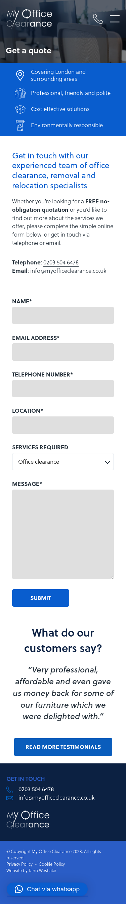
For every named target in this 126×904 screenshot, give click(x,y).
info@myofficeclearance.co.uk (68, 271)
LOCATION (27, 410)
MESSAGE (27, 483)
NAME (22, 301)
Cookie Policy (52, 864)
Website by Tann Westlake (31, 870)
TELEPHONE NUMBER (42, 374)
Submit (40, 598)
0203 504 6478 (61, 262)
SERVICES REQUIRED (40, 447)
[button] (47, 889)
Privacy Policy (19, 864)
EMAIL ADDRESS (36, 337)
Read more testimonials (63, 747)
